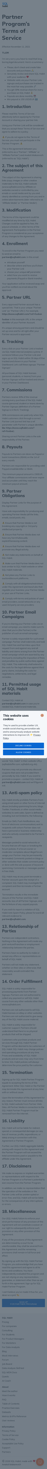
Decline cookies (23, 745)
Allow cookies (23, 752)
